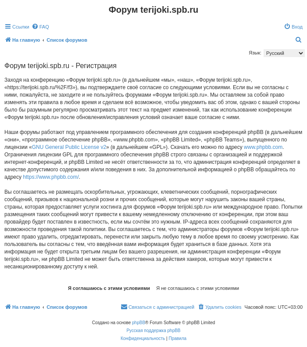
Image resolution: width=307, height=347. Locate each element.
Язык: (255, 52)
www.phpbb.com (263, 147)
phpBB (138, 322)
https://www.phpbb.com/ (51, 177)
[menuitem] (40, 27)
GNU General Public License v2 (69, 147)
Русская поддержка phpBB (153, 330)
